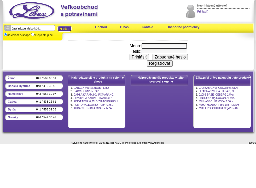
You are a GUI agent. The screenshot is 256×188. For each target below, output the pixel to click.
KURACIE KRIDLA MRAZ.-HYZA (92, 108)
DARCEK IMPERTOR (86, 91)
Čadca (12, 101)
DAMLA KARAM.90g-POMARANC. (93, 94)
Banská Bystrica (19, 85)
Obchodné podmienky (182, 27)
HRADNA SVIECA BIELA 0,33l (216, 91)
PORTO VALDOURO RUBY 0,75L (93, 104)
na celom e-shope (18, 35)
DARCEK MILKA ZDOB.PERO (91, 87)
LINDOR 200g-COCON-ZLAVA (217, 98)
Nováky (13, 117)
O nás (124, 27)
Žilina (11, 78)
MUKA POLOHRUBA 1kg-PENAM (218, 108)
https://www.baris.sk (153, 143)
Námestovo (15, 93)
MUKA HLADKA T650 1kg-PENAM (219, 104)
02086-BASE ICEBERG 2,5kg (216, 94)
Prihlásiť (202, 11)
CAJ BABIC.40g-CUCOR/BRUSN (218, 87)
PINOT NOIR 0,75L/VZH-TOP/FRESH (95, 101)
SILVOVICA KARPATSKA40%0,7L (93, 98)
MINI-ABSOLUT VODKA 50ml (216, 101)
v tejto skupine (43, 35)
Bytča (12, 109)
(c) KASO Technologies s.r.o (126, 143)
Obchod (101, 27)
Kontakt (148, 27)
